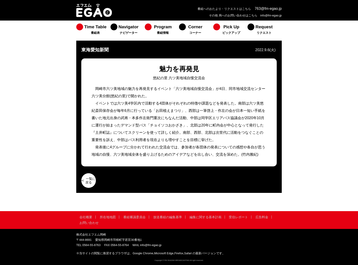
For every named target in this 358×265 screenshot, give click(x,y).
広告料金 (261, 217)
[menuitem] (93, 30)
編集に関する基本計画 (205, 217)
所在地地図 (108, 217)
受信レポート (238, 217)
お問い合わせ (89, 223)
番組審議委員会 (134, 217)
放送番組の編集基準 (167, 217)
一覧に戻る (90, 180)
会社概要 (85, 217)
